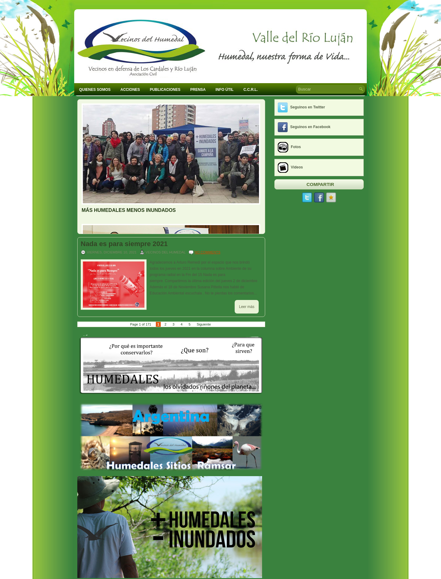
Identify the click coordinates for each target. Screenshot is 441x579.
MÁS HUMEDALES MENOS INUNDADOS (129, 210)
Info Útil (225, 89)
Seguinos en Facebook (310, 127)
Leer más (246, 307)
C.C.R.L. (250, 89)
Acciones (130, 89)
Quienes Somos (95, 89)
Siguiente (204, 324)
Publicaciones (165, 89)
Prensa (198, 89)
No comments (207, 252)
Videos (297, 167)
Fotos (296, 147)
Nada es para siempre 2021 (124, 244)
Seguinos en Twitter (307, 107)
